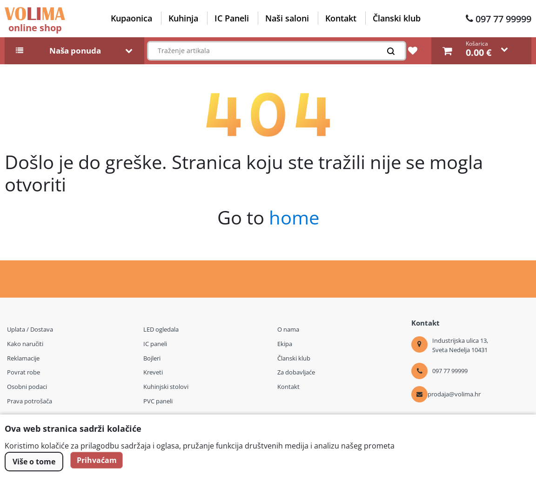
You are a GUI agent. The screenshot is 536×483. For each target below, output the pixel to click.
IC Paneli (231, 18)
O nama (288, 329)
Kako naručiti (25, 344)
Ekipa (284, 344)
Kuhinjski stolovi (165, 386)
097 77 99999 (503, 19)
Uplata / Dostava (30, 329)
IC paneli (155, 344)
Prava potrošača (29, 401)
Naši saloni (287, 18)
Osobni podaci (27, 386)
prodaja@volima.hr (454, 394)
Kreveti (153, 372)
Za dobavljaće (296, 372)
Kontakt (340, 18)
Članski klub (397, 18)
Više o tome (34, 461)
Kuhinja (183, 18)
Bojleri (152, 358)
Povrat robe (23, 372)
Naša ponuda (75, 50)
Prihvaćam (98, 461)
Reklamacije (23, 358)
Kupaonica (131, 18)
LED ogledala (161, 329)
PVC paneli (158, 401)
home (294, 217)
